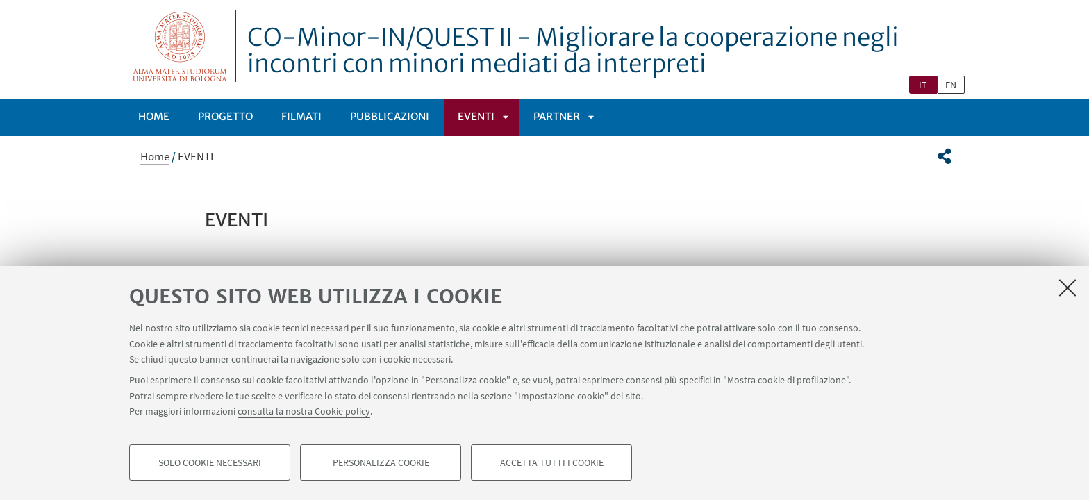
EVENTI (476, 116)
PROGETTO (225, 116)
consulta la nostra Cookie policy (304, 411)
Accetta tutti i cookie (552, 462)
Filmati (301, 116)
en (950, 84)
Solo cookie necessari (209, 462)
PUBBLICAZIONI (389, 116)
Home (153, 116)
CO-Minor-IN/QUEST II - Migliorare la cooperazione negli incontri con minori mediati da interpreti (573, 50)
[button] (944, 156)
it (923, 84)
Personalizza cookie (381, 462)
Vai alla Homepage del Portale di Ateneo (180, 46)
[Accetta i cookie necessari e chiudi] (1067, 287)
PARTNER (556, 116)
